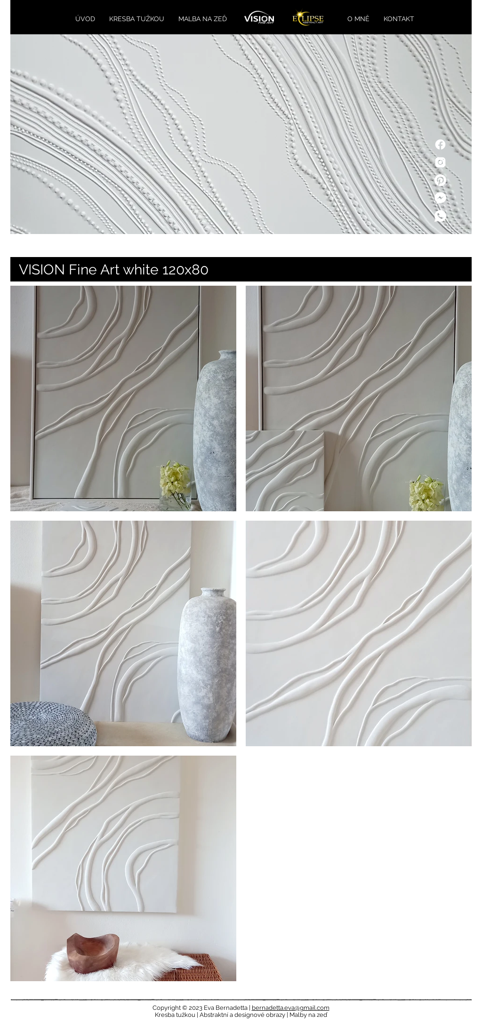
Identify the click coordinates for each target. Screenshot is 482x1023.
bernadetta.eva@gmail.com (290, 1007)
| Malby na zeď (307, 1014)
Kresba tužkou (176, 1014)
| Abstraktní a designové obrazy (242, 1014)
